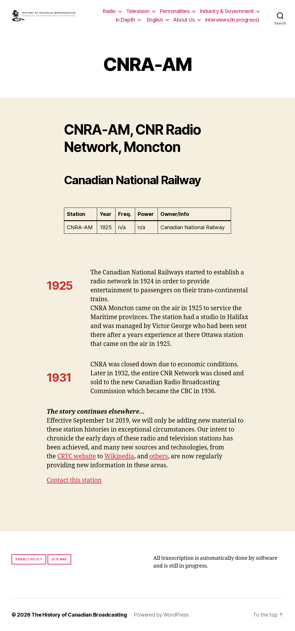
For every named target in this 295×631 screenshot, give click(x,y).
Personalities (175, 11)
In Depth (125, 20)
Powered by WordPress (161, 615)
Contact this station (74, 480)
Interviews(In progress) (232, 20)
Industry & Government (227, 11)
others (159, 456)
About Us (184, 20)
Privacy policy (29, 559)
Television (138, 11)
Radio (109, 11)
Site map (59, 559)
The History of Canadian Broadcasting (79, 615)
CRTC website (76, 456)
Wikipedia (119, 456)
